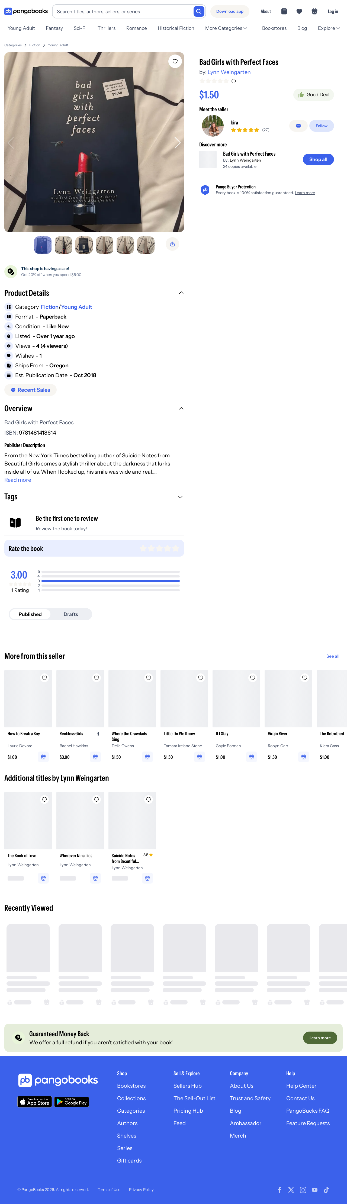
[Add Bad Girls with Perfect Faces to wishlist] (175, 61)
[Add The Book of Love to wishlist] (44, 799)
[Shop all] (318, 169)
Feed (180, 1123)
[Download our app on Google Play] (71, 1102)
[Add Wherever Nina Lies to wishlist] (96, 799)
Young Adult (21, 28)
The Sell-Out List (195, 1098)
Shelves (126, 1135)
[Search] (199, 11)
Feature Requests (308, 1123)
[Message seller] (298, 131)
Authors (127, 1123)
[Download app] (229, 11)
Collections (131, 1098)
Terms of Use (109, 1189)
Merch (238, 1135)
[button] (94, 293)
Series (124, 1148)
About (266, 11)
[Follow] (321, 131)
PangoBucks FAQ (307, 1110)
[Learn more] (320, 1038)
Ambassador (246, 1123)
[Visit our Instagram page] (303, 1190)
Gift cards (129, 1160)
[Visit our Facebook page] (279, 1190)
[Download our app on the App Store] (34, 1101)
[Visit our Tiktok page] (326, 1190)
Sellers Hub (188, 1086)
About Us (241, 1086)
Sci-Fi (80, 28)
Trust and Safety (250, 1098)
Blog (302, 28)
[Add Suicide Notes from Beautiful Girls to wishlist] (148, 799)
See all (332, 656)
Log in (333, 11)
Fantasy (54, 28)
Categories (13, 45)
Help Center (301, 1086)
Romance (136, 28)
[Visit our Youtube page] (314, 1190)
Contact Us (300, 1098)
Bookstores (274, 28)
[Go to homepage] (26, 11)
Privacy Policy (141, 1189)
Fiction (34, 45)
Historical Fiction (176, 28)
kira (234, 127)
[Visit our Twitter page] (291, 1190)
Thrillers (106, 28)
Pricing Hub (188, 1110)
